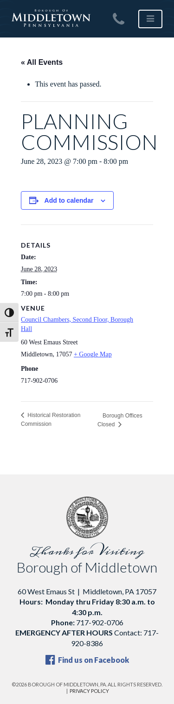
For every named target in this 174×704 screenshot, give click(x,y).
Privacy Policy (89, 691)
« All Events (42, 62)
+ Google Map (93, 354)
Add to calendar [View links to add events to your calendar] (69, 200)
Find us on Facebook (87, 659)
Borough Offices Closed (119, 420)
